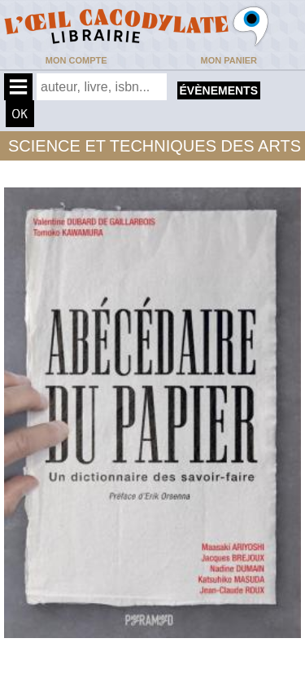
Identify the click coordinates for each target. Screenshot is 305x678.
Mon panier (229, 60)
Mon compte (76, 60)
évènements (219, 90)
